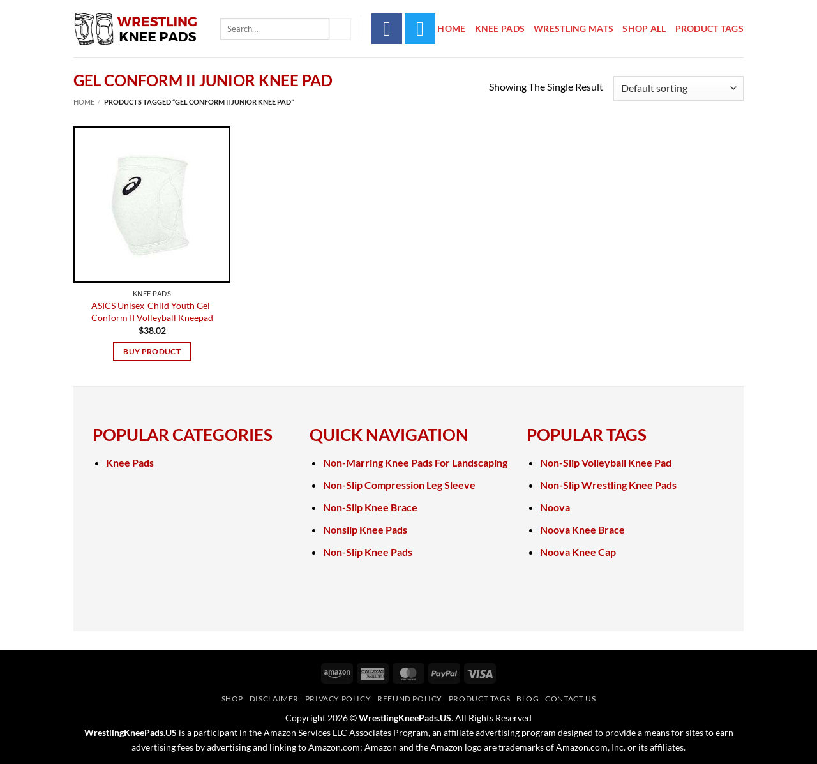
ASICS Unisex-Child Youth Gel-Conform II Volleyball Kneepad (152, 311)
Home (451, 28)
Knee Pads (500, 28)
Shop (232, 698)
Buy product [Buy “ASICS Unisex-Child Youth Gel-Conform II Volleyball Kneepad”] (152, 351)
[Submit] (340, 29)
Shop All (644, 28)
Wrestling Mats (573, 28)
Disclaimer (274, 698)
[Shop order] (678, 88)
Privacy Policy (338, 698)
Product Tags (709, 28)
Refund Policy (409, 698)
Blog (527, 698)
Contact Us (570, 698)
